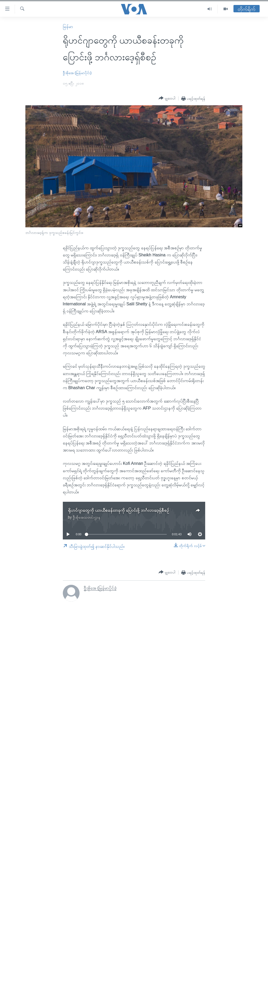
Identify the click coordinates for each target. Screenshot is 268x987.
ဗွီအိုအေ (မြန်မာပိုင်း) (77, 73)
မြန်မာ (68, 26)
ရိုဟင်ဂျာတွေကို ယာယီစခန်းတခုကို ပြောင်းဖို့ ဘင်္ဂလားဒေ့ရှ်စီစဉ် (118, 510)
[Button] (167, 98)
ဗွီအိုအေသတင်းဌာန (86, 517)
